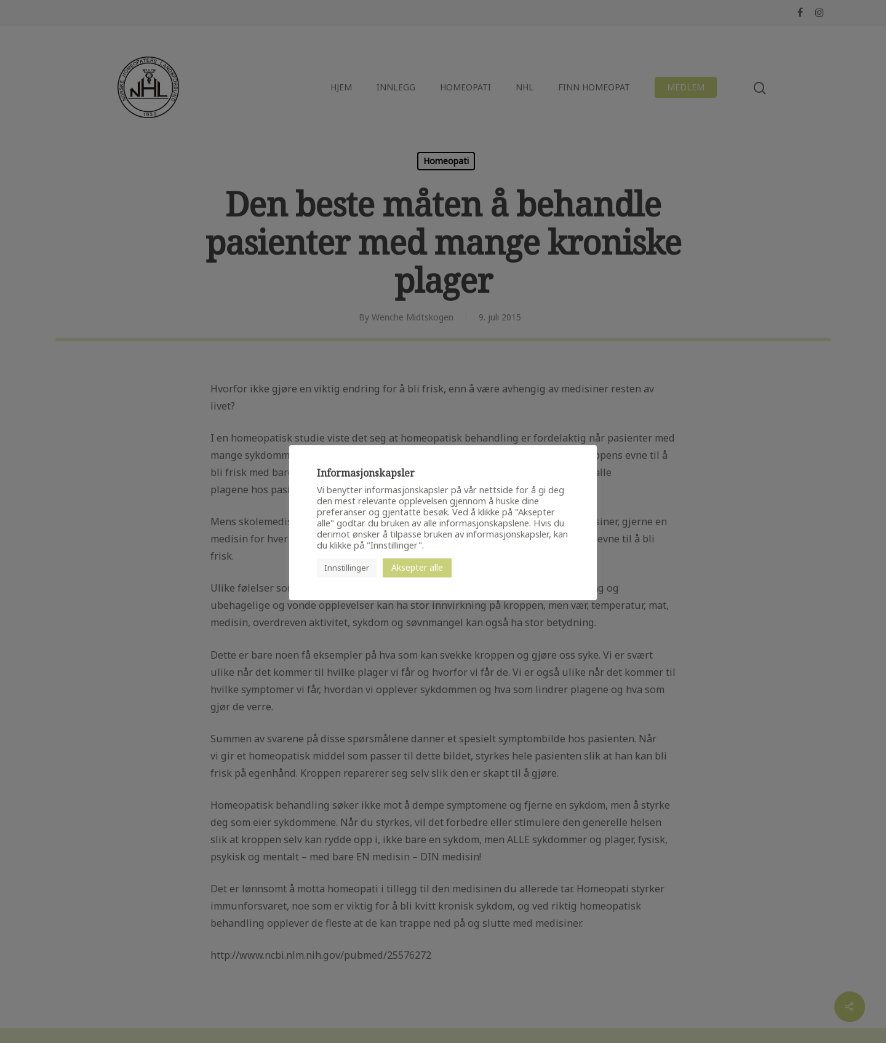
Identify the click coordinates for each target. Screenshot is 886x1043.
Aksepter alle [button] (417, 567)
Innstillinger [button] (346, 567)
